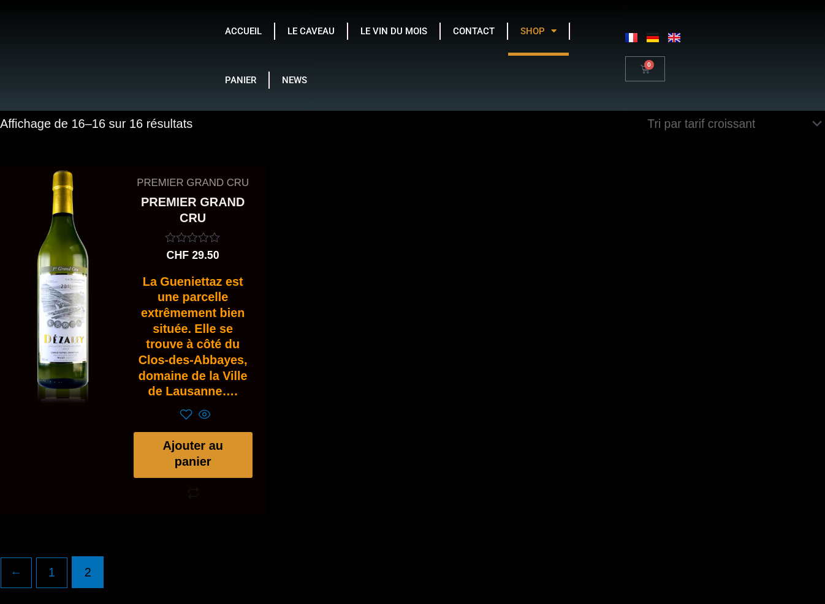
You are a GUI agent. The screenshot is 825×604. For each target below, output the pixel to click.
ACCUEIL (243, 31)
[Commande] (730, 123)
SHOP (538, 31)
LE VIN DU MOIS (393, 31)
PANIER (240, 80)
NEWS (294, 80)
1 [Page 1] (53, 580)
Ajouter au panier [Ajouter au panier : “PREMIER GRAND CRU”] (192, 460)
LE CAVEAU (311, 31)
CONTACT (474, 31)
